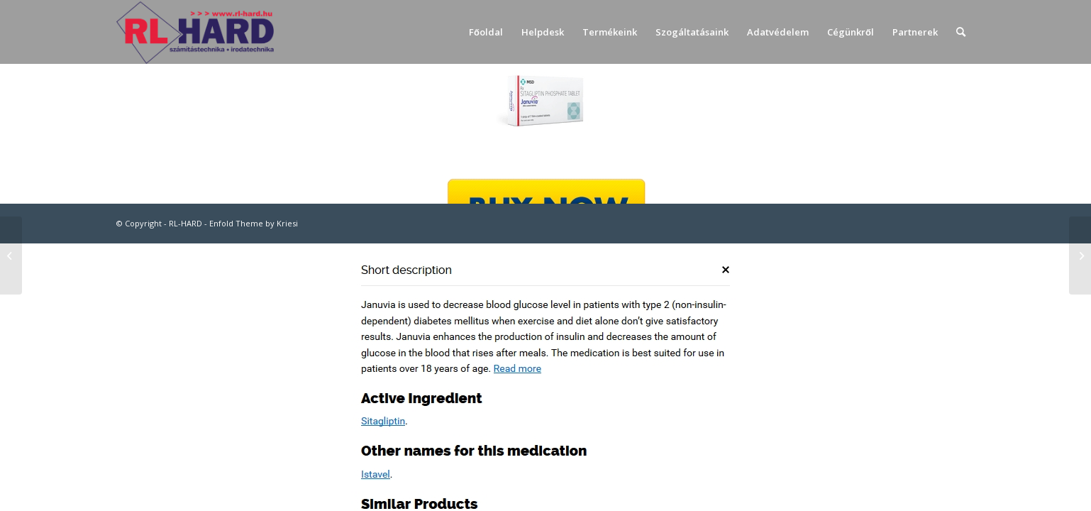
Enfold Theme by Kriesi (253, 223)
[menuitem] (486, 32)
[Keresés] (961, 32)
